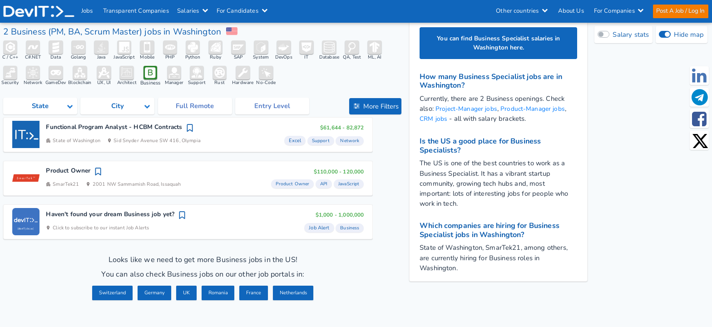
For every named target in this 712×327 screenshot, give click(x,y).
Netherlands (297, 293)
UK (185, 293)
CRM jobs (434, 119)
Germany (152, 293)
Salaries (193, 11)
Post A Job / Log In (680, 11)
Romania (218, 293)
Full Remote (195, 107)
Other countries (521, 11)
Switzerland (108, 293)
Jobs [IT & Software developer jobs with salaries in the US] (88, 11)
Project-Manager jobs (468, 109)
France (255, 293)
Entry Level (272, 107)
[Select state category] (40, 107)
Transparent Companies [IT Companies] (136, 11)
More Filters (376, 107)
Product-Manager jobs (538, 109)
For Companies (618, 11)
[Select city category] (117, 107)
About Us (570, 11)
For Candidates (242, 11)
